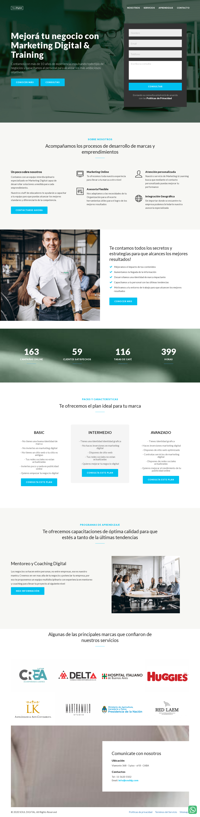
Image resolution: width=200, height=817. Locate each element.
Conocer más (25, 82)
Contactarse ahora (29, 210)
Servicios (149, 8)
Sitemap (184, 812)
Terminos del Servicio (166, 812)
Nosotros (133, 8)
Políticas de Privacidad (159, 98)
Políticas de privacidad (140, 812)
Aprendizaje (166, 8)
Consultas (52, 82)
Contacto (183, 8)
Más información (27, 591)
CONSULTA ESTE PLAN (39, 482)
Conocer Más (123, 301)
